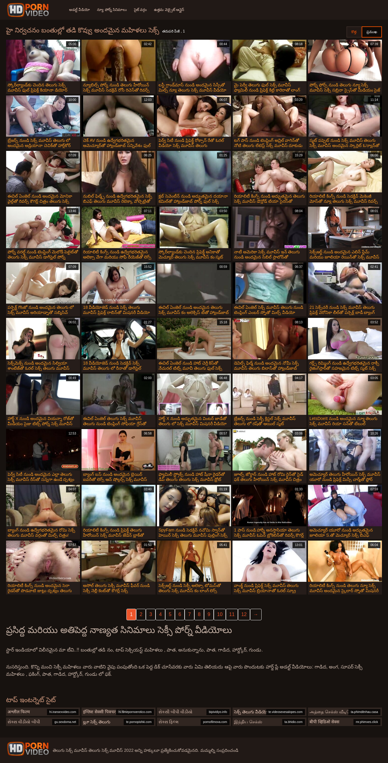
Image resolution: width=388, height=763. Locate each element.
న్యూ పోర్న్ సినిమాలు (112, 10)
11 (232, 614)
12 (244, 614)
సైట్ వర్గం (140, 10)
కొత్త (353, 32)
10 (219, 614)
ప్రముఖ (371, 32)
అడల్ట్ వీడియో (79, 10)
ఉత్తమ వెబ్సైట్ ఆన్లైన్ (169, 10)
